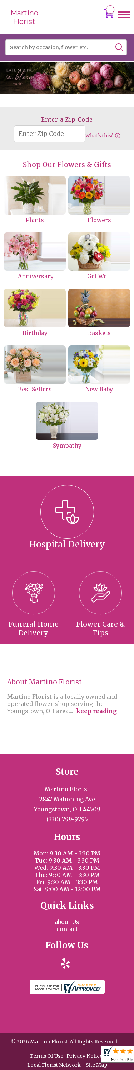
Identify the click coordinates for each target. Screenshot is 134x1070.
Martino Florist (24, 17)
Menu (124, 21)
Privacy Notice (84, 1056)
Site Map (96, 1065)
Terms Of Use (46, 1056)
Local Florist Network (54, 1065)
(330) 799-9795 (67, 819)
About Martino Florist (44, 682)
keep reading (96, 711)
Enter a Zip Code (67, 119)
